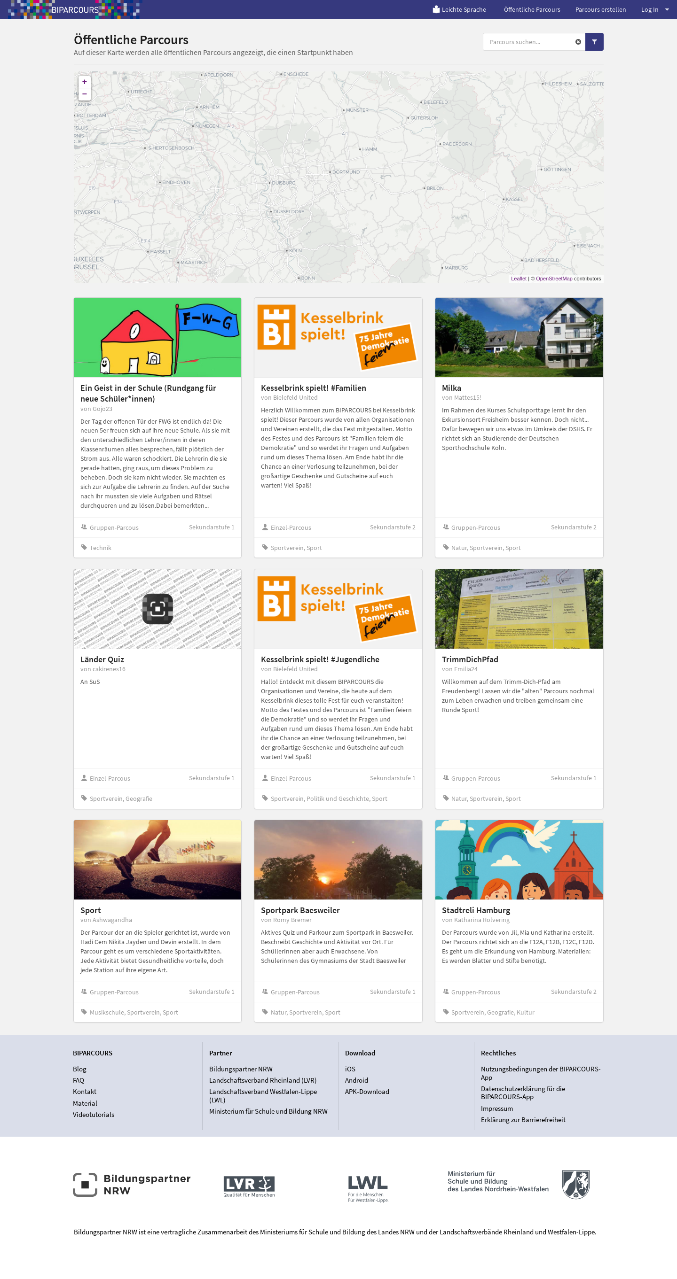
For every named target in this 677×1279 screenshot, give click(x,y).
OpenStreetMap (554, 278)
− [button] (84, 94)
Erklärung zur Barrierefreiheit (523, 1119)
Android (356, 1080)
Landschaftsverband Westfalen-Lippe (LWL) (263, 1095)
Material (85, 1103)
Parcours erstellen (600, 9)
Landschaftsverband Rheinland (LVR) (263, 1080)
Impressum (497, 1108)
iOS (350, 1069)
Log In (655, 9)
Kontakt (84, 1091)
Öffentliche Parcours (532, 9)
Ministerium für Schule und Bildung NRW (268, 1111)
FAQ (78, 1080)
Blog (80, 1069)
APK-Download (367, 1091)
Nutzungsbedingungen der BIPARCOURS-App (541, 1073)
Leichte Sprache (459, 9)
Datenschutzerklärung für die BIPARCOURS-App (523, 1092)
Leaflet (519, 278)
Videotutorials (93, 1114)
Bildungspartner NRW (241, 1069)
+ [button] (84, 82)
